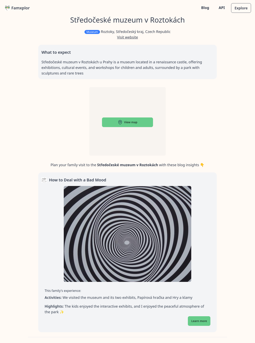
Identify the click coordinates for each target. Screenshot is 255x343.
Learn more (199, 321)
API (222, 7)
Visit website (127, 37)
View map (127, 122)
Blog (205, 7)
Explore (241, 8)
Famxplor (17, 8)
